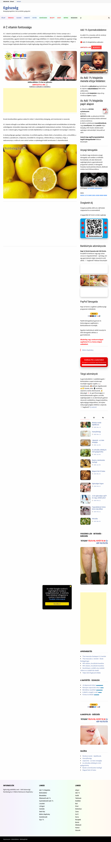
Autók (77, 795)
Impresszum (6, 839)
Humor (77, 828)
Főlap (3, 18)
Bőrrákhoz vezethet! (92, 690)
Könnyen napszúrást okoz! (93, 688)
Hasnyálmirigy (96, 432)
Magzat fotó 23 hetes (98, 471)
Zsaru (77, 811)
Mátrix (66, 18)
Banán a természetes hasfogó (92, 768)
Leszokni (42, 803)
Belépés (19, 1)
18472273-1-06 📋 (40, 84)
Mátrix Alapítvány (87, 350)
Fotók (34, 18)
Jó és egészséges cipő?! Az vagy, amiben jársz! (99, 497)
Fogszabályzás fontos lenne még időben (99, 508)
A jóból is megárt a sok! (92, 692)
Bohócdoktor (43, 793)
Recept (52, 18)
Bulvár (77, 822)
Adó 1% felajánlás (44, 790)
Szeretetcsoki (43, 817)
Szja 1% (41, 820)
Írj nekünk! (93, 407)
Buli (76, 803)
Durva (77, 817)
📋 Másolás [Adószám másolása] (96, 47)
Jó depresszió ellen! (92, 685)
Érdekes (11, 18)
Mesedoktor (42, 795)
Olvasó (18, 18)
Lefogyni (42, 806)
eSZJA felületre (93, 88)
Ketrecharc (78, 809)
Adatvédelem (15, 839)
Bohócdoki (43, 18)
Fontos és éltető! (90, 695)
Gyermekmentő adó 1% (46, 801)
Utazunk (77, 830)
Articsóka (95, 519)
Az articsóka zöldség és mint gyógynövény (99, 451)
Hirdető (27, 18)
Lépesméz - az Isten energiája (92, 761)
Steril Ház (42, 811)
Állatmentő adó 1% (45, 798)
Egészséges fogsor (98, 483)
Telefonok (78, 798)
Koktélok (78, 801)
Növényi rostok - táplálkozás (97, 424)
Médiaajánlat (23, 839)
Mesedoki (74, 18)
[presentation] (84, 417)
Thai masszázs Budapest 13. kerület (94, 656)
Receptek (78, 820)
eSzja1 (77, 790)
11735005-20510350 (94, 188)
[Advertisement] (40, 100)
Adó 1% (77, 793)
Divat (59, 18)
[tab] (84, 417)
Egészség (10, 7)
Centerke (41, 809)
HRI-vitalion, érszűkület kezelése (93, 663)
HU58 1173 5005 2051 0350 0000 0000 (93, 195)
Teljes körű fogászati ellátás (91, 673)
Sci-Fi (77, 814)
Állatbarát (78, 825)
